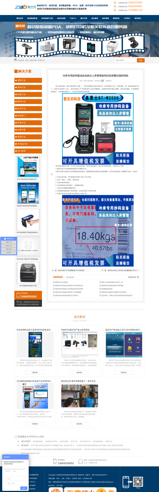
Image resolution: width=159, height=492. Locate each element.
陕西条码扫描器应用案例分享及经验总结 (69, 285)
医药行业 (22, 87)
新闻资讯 (116, 18)
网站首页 (19, 18)
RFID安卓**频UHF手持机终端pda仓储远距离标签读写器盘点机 (28, 259)
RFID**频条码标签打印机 (30, 453)
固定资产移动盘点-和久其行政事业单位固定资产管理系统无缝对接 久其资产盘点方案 (123, 330)
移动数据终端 (32, 18)
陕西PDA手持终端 (61, 282)
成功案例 (94, 18)
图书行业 (22, 101)
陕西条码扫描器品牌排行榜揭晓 (112, 285)
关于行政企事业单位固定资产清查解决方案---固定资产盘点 (28, 179)
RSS (58, 478)
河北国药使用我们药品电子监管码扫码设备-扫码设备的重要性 (35, 381)
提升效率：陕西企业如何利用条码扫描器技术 (117, 295)
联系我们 (138, 18)
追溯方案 (22, 130)
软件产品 (74, 441)
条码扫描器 (61, 18)
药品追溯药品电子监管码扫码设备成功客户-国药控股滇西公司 (35, 330)
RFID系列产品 (85, 441)
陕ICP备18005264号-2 (99, 475)
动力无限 (59, 485)
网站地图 (52, 478)
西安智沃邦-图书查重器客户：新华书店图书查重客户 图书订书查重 (79, 381)
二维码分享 (108, 81)
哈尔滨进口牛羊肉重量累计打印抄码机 (71, 270)
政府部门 (22, 115)
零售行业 (41, 60)
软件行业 (22, 108)
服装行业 (22, 80)
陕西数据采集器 (107, 289)
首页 (26, 60)
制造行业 (22, 94)
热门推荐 (22, 151)
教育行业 (22, 137)
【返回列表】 (132, 277)
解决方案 (83, 18)
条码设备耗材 (98, 441)
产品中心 (73, 18)
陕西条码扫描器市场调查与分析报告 (114, 292)
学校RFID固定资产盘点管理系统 (75, 330)
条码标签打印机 (47, 18)
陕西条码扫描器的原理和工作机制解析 (68, 292)
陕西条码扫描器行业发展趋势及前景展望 (69, 289)
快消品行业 (23, 144)
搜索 (141, 60)
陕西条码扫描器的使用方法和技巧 (67, 295)
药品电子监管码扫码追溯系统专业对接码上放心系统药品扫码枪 (28, 206)
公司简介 (127, 18)
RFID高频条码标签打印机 (28, 286)
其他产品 (109, 441)
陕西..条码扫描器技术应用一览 (112, 282)
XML (63, 478)
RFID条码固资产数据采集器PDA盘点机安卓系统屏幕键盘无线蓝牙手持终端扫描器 (28, 232)
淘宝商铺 (105, 18)
